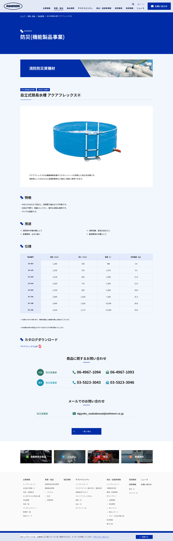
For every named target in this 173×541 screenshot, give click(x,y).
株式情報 (110, 520)
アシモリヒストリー (30, 508)
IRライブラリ (111, 496)
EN (143, 4)
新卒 (130, 489)
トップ (22, 16)
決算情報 (112, 500)
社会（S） (79, 504)
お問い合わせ (159, 6)
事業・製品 (58, 8)
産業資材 (50, 500)
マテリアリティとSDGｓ (84, 496)
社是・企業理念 (28, 492)
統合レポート (113, 512)
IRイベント (113, 508)
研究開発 (118, 8)
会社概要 (26, 500)
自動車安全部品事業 (52, 484)
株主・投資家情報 (103, 8)
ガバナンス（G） (81, 508)
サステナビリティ (85, 8)
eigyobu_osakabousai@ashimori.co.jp (98, 413)
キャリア (132, 493)
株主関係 (112, 504)
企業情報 (46, 8)
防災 (48, 496)
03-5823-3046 (120, 382)
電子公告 (110, 524)
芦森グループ (27, 516)
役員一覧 (26, 504)
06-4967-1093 (120, 372)
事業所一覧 (27, 512)
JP (139, 4)
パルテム (50, 492)
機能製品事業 (49, 488)
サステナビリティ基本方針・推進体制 (89, 488)
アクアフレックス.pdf (29, 346)
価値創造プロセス (82, 492)
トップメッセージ (29, 484)
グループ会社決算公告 (116, 516)
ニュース (140, 8)
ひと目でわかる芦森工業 (31, 496)
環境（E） (79, 500)
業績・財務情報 (112, 492)
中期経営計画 (111, 488)
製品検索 (70, 8)
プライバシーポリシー (101, 537)
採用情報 (129, 8)
